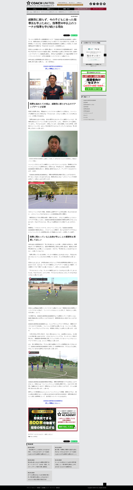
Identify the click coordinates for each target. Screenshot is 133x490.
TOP (27, 11)
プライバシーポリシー (31, 487)
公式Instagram (86, 111)
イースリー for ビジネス (88, 119)
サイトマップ (52, 487)
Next (105, 55)
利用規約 (39, 487)
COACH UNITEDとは (62, 2)
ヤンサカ (85, 117)
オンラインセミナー (39, 434)
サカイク (85, 115)
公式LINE (85, 102)
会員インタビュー (49, 434)
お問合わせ (79, 2)
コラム (31, 11)
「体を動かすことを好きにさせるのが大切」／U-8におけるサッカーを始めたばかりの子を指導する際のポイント (39, 452)
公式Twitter (85, 106)
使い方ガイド (72, 2)
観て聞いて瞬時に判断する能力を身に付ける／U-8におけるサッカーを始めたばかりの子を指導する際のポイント (66, 452)
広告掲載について (45, 487)
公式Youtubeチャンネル (88, 104)
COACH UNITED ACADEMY (63, 39)
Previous (82, 55)
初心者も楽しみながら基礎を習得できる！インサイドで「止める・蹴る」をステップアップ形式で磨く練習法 (39, 464)
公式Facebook (86, 108)
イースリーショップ (88, 113)
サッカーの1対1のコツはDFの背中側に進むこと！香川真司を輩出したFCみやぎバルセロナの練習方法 (65, 464)
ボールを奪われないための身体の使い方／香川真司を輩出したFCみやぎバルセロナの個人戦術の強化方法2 (39, 477)
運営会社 (58, 487)
